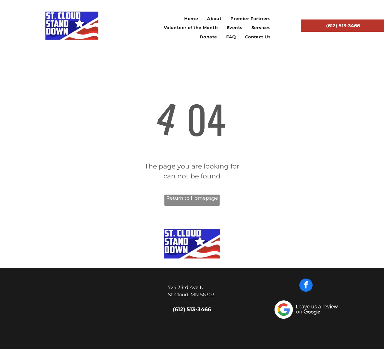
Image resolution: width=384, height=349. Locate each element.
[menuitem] (191, 18)
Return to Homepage (192, 198)
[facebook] (306, 286)
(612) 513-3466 (192, 309)
